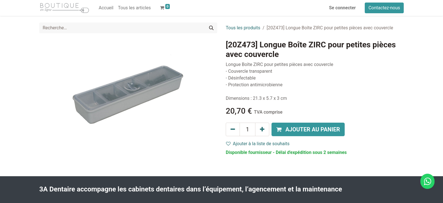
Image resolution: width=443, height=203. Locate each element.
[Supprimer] (233, 129)
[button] (308, 129)
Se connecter (342, 7)
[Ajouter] (262, 129)
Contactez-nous (384, 7)
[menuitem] (106, 8)
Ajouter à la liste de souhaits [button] (258, 143)
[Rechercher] (211, 28)
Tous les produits (243, 27)
